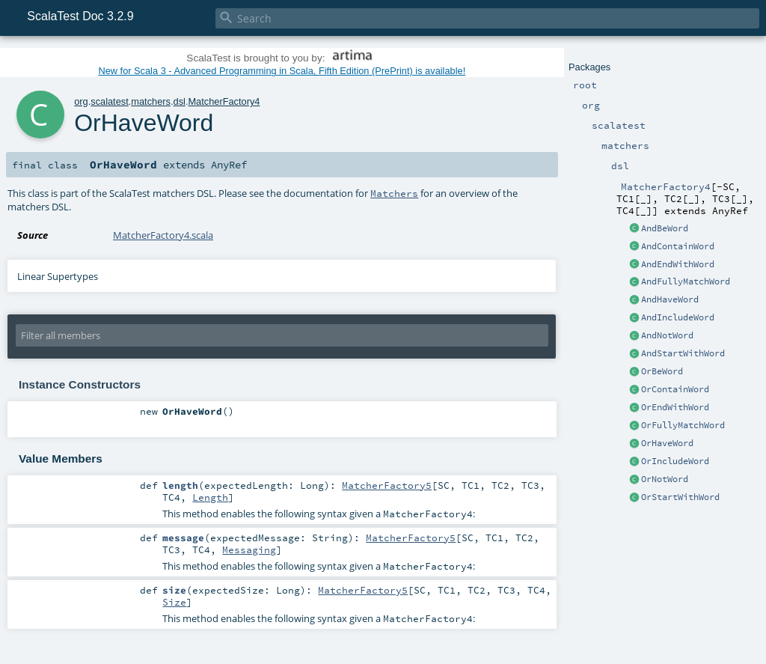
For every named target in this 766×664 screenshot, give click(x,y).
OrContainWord (675, 389)
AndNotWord (667, 335)
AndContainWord (677, 246)
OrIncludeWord (675, 461)
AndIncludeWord (677, 317)
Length (210, 497)
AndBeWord (664, 228)
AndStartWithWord (683, 353)
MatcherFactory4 (224, 101)
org (81, 101)
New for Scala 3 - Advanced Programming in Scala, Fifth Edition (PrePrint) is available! (281, 70)
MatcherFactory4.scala (163, 235)
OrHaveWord (667, 443)
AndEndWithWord (677, 264)
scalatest (110, 101)
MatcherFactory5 (387, 485)
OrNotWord (664, 479)
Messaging (249, 549)
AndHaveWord (670, 299)
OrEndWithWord (675, 407)
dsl (180, 101)
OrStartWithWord (680, 497)
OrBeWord (662, 371)
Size (174, 602)
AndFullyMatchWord (685, 281)
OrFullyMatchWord (683, 425)
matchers (151, 101)
